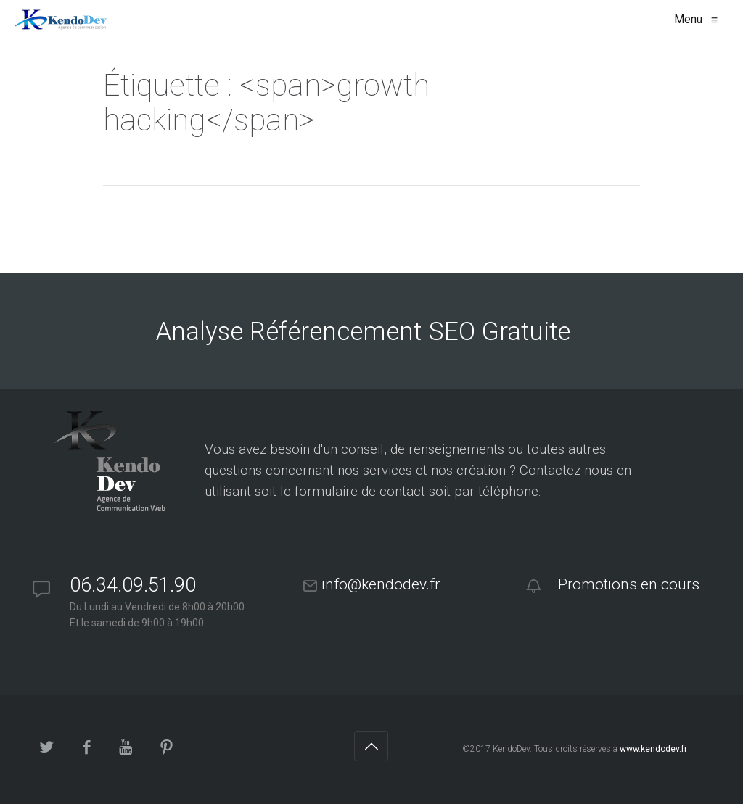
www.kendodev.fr (653, 749)
